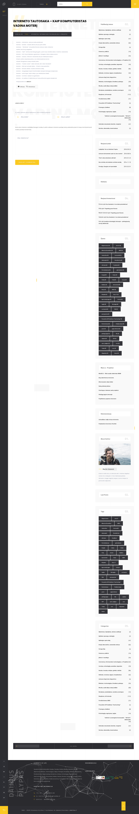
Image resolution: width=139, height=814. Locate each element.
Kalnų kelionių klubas (104, 386)
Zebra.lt (29, 81)
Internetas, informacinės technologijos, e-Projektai (49, 34)
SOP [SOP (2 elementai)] (114, 338)
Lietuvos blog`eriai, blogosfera (107, 77)
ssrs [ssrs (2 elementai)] (117, 343)
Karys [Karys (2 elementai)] (104, 289)
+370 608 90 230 (49, 793)
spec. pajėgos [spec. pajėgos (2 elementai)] (106, 343)
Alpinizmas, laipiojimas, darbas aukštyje (110, 30)
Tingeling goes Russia (110, 208)
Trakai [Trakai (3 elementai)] (104, 348)
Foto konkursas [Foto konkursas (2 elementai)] (106, 270)
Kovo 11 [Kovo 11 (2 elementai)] (115, 294)
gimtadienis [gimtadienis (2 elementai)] (120, 270)
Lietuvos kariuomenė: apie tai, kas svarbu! (110, 154)
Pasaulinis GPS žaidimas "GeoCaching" (109, 103)
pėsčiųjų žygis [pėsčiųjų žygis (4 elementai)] (106, 333)
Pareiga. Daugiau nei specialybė (108, 166)
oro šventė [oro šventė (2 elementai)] (105, 309)
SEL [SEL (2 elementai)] (117, 333)
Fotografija (102, 47)
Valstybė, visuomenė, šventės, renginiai (110, 124)
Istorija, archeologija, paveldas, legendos (110, 64)
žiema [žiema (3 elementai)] (116, 353)
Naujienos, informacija (105, 94)
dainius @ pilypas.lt (53, 796)
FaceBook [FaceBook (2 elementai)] (116, 265)
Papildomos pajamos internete (107, 399)
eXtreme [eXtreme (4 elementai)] (104, 265)
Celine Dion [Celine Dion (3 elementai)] (105, 255)
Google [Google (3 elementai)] (104, 275)
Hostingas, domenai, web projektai (108, 390)
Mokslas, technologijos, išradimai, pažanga (111, 81)
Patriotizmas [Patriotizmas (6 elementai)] (106, 324)
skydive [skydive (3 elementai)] (104, 338)
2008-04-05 (19, 34)
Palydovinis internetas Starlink (107, 424)
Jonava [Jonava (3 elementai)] (124, 280)
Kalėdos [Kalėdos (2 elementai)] (104, 284)
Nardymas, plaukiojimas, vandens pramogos (111, 90)
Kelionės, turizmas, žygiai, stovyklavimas (110, 73)
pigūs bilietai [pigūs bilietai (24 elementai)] (116, 328)
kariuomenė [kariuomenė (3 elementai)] (116, 284)
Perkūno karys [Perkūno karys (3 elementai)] (120, 324)
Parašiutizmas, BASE (104, 99)
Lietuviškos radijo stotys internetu (109, 419)
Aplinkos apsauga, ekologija (106, 34)
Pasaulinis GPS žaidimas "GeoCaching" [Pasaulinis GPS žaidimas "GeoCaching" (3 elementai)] (112, 319)
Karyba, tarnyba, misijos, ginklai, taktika (110, 69)
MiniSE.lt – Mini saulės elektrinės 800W (110, 373)
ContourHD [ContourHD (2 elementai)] (118, 255)
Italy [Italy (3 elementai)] (114, 280)
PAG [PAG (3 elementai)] (116, 309)
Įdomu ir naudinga (104, 56)
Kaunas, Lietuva (49, 799)
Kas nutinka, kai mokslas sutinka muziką (110, 162)
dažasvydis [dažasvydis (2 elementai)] (105, 260)
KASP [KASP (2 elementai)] (114, 289)
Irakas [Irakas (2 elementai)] (115, 275)
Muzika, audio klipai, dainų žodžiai (108, 86)
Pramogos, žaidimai (104, 107)
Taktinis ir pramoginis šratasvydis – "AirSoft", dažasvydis (118, 117)
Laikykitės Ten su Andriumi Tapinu (108, 149)
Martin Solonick (108, 469)
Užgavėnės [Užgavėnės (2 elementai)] (105, 353)
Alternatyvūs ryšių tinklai (106, 382)
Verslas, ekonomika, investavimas (108, 128)
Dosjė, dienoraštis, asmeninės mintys (109, 43)
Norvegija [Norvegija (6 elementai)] (115, 304)
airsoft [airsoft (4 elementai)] (118, 245)
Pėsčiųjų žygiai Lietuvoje (105, 394)
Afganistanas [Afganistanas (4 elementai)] (106, 245)
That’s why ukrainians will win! (107, 158)
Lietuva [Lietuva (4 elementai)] (119, 299)
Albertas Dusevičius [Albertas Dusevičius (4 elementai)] (107, 250)
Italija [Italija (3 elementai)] (104, 280)
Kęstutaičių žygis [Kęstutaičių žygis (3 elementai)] (106, 299)
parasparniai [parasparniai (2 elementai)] (105, 314)
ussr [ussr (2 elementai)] (114, 348)
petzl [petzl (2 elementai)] (104, 328)
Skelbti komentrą (27, 162)
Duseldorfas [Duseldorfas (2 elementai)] (118, 260)
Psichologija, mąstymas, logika (107, 112)
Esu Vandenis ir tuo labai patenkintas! (116, 204)
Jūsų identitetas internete (106, 378)
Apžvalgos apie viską (104, 39)
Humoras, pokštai (104, 51)
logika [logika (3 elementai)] (104, 304)
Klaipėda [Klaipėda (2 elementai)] (104, 294)
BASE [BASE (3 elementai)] (121, 250)
